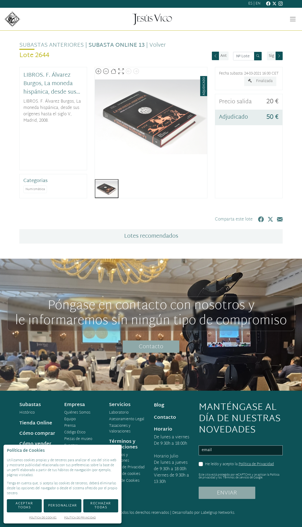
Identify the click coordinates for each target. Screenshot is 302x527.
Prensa (70, 426)
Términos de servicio (236, 477)
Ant (223, 56)
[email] (241, 450)
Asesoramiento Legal (126, 419)
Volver (157, 45)
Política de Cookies (43, 518)
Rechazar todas (100, 505)
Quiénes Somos (77, 413)
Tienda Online (35, 423)
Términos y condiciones (119, 458)
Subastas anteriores (51, 45)
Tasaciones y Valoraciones (119, 429)
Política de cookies (124, 474)
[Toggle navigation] (292, 19)
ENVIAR (227, 493)
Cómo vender (35, 444)
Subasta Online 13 (116, 45)
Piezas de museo (78, 439)
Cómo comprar (37, 433)
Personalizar (62, 506)
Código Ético (74, 432)
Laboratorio (119, 413)
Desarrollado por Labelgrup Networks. (203, 513)
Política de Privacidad (256, 464)
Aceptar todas (24, 505)
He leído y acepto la (239, 464)
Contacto (151, 347)
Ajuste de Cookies (124, 480)
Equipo (70, 419)
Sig (271, 56)
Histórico (27, 413)
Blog (159, 405)
